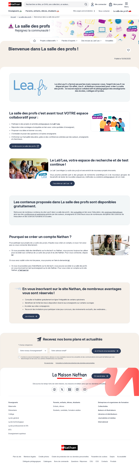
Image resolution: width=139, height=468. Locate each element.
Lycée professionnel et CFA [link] (18, 426)
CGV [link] (97, 461)
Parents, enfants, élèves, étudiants (66, 402)
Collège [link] (11, 414)
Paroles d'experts (69, 41)
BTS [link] (9, 430)
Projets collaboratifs (49, 41)
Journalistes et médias (107, 418)
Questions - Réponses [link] (79, 461)
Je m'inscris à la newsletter (104, 351)
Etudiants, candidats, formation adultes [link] (67, 410)
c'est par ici (23, 270)
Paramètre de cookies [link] (99, 457)
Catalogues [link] (47, 461)
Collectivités (103, 406)
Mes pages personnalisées (84, 11)
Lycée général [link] (13, 418)
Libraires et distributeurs (107, 414)
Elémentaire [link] (12, 410)
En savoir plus (48, 363)
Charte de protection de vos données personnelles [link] (70, 457)
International (103, 422)
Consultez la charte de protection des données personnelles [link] (75, 363)
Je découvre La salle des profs (24, 146)
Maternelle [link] (12, 406)
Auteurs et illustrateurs (107, 410)
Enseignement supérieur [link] (17, 433)
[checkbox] (19, 357)
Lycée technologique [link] (16, 422)
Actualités (109, 41)
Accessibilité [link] (121, 457)
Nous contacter (104, 11)
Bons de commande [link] (61, 461)
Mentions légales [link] (30, 457)
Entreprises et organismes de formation (113, 402)
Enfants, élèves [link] (58, 406)
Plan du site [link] (17, 457)
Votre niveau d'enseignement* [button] (31, 351)
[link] (54, 389)
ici (12, 255)
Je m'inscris (29, 316)
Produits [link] (113, 461)
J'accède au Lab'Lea (61, 183)
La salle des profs (122, 11)
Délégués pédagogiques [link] (32, 461)
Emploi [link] (112, 457)
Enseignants (13, 402)
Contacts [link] (104, 461)
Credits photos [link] (44, 457)
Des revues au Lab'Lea (91, 41)
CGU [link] (91, 461)
